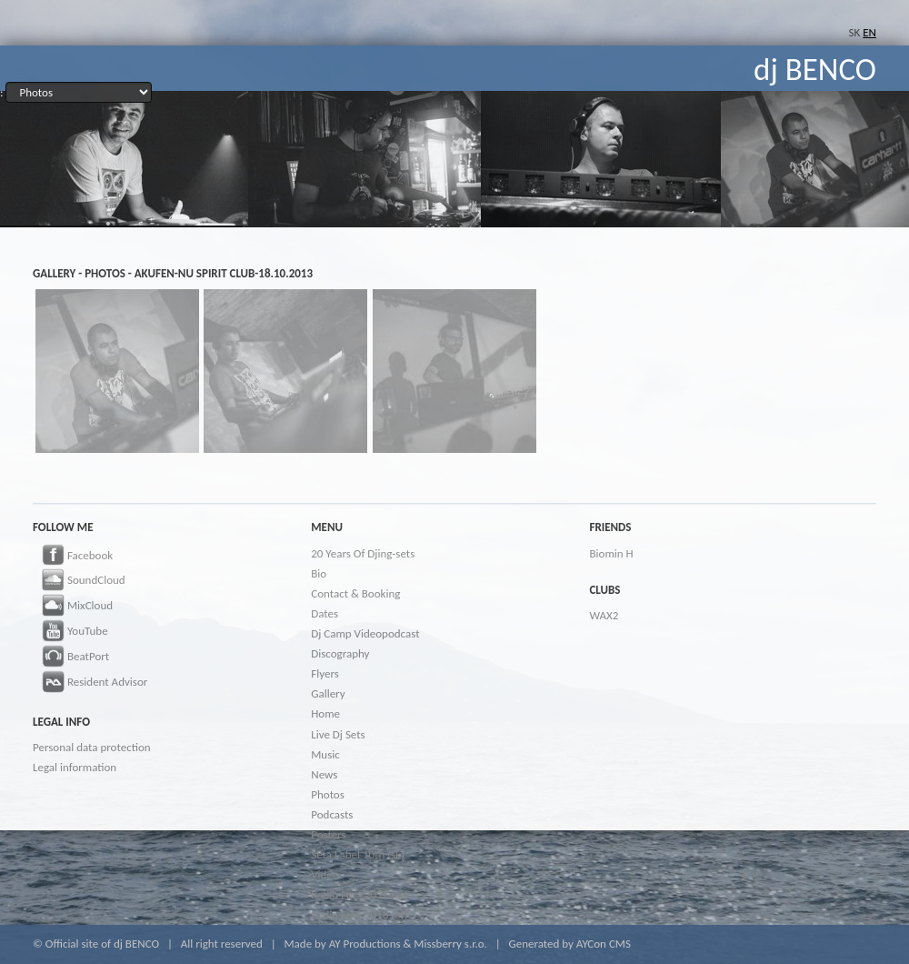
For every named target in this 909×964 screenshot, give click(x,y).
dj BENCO (815, 69)
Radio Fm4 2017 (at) (359, 894)
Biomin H (611, 553)
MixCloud (73, 606)
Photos (328, 794)
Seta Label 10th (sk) (358, 854)
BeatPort (71, 657)
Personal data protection (92, 747)
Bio (318, 573)
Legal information (74, 767)
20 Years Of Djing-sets (363, 553)
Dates (324, 613)
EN (869, 32)
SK (855, 32)
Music (325, 754)
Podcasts (332, 814)
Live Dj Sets (338, 734)
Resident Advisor (90, 683)
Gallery (328, 693)
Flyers (325, 673)
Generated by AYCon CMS (569, 943)
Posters (328, 834)
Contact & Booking (355, 593)
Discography (340, 653)
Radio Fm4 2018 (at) (359, 914)
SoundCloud (79, 581)
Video (325, 874)
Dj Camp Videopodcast (365, 633)
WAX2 (603, 615)
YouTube (70, 632)
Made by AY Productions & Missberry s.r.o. (385, 943)
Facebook (73, 556)
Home (325, 713)
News (324, 774)
